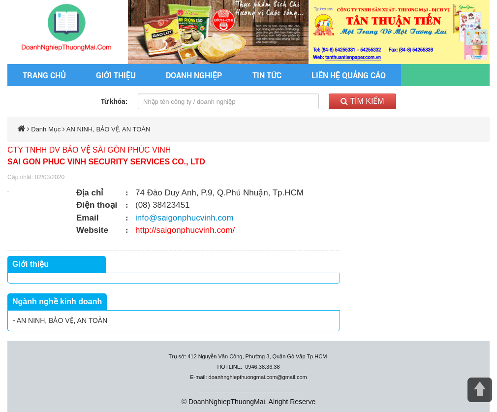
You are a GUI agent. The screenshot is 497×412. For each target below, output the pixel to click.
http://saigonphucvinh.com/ (185, 230)
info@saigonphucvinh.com (184, 217)
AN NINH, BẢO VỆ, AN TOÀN (108, 129)
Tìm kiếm (362, 101)
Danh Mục (46, 129)
